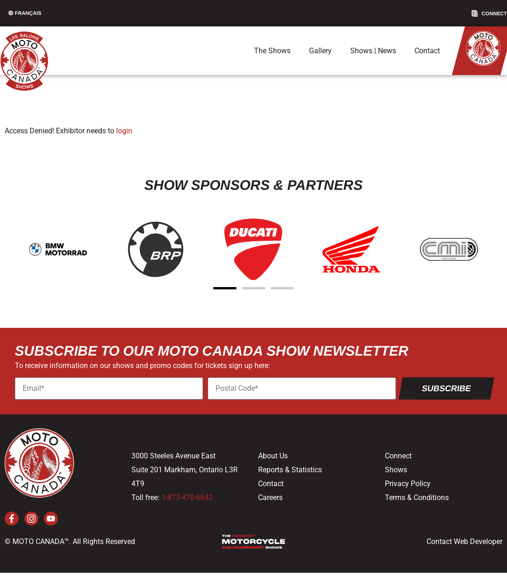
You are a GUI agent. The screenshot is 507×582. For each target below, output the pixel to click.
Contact (427, 50)
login (124, 130)
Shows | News (373, 50)
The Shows (272, 50)
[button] (224, 288)
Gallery (320, 50)
